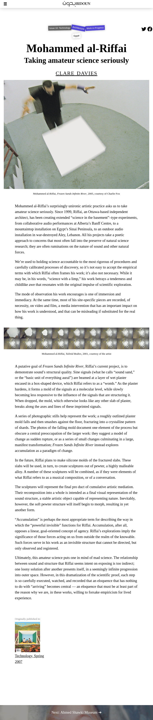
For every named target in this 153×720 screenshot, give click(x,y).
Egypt (76, 35)
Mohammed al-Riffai (76, 48)
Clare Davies (76, 72)
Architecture (78, 28)
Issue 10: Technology (59, 28)
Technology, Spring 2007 (29, 643)
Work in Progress (95, 28)
